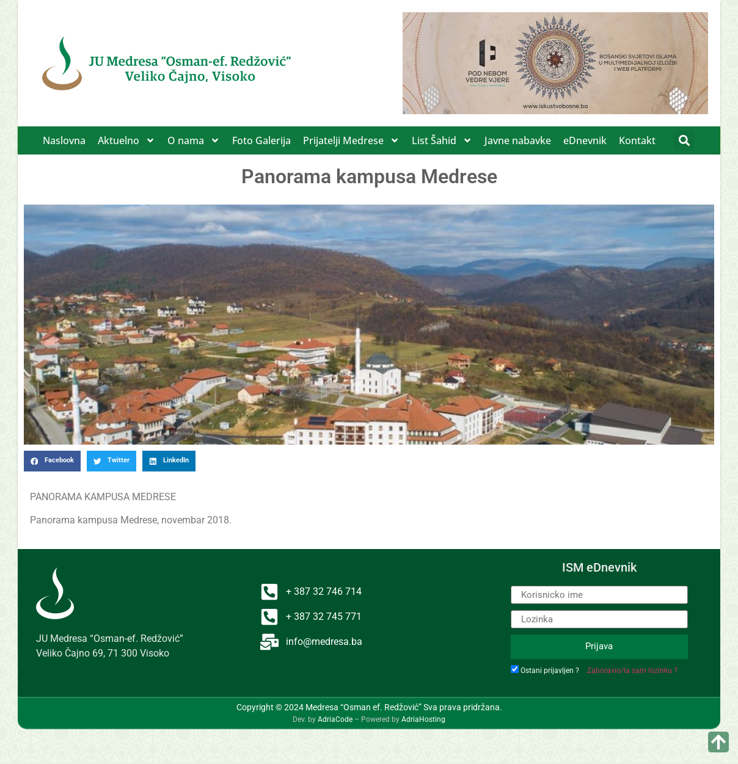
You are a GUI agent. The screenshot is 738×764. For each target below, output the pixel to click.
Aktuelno (126, 140)
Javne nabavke (517, 140)
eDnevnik (585, 140)
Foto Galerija (261, 140)
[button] (684, 141)
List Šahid (442, 140)
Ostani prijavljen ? (550, 670)
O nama (193, 140)
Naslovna (64, 140)
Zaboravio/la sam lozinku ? (632, 670)
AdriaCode (335, 719)
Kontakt (637, 140)
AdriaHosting (423, 719)
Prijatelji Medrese (351, 140)
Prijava (599, 646)
